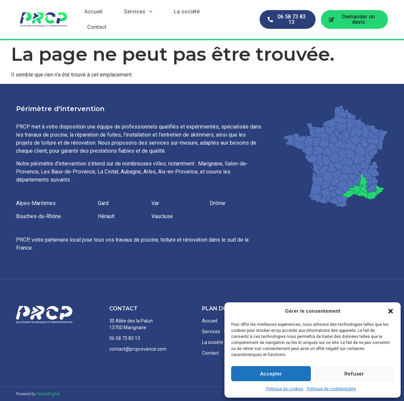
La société (187, 11)
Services (138, 11)
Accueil (93, 11)
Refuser (354, 374)
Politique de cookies (285, 389)
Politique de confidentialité (331, 389)
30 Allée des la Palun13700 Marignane (131, 324)
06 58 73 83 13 (124, 338)
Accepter (271, 374)
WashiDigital (48, 394)
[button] (390, 311)
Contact (97, 27)
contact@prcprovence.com (137, 349)
